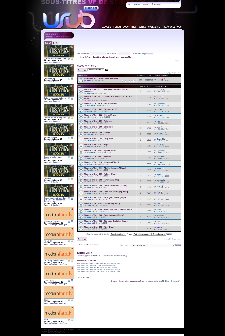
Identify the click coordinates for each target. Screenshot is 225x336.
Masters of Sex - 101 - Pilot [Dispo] (99, 227)
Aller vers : (124, 245)
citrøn (89, 182)
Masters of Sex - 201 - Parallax (97, 156)
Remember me (137, 54)
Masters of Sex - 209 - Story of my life (101, 109)
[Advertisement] (129, 38)
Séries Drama (114, 57)
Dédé (158, 127)
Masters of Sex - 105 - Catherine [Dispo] (102, 203)
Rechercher (156, 4)
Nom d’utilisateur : (83, 54)
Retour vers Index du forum (88, 245)
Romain (90, 129)
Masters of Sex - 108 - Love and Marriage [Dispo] (106, 192)
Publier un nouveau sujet (82, 70)
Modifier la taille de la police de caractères (177, 60)
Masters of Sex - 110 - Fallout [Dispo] (100, 174)
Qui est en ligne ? (84, 253)
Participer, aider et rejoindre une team (101, 79)
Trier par (139, 234)
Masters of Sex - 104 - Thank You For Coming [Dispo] (108, 209)
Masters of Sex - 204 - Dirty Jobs (98, 139)
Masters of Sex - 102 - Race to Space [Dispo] (104, 215)
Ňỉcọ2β (159, 227)
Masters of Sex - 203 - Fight (96, 144)
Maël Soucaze (60, 331)
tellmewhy (90, 117)
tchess (159, 215)
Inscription (137, 4)
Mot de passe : (112, 54)
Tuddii (89, 100)
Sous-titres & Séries (100, 57)
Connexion (145, 4)
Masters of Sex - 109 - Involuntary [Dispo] (102, 180)
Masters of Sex (126, 57)
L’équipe (114, 281)
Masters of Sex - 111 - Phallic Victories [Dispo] (105, 168)
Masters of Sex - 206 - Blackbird (98, 127)
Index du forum (85, 57)
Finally (89, 146)
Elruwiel (90, 140)
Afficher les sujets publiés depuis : (106, 234)
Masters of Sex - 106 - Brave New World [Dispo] (105, 186)
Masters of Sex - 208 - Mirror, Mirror (100, 115)
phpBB (52, 330)
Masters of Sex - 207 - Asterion (98, 121)
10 (134, 81)
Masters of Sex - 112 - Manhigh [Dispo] (101, 162)
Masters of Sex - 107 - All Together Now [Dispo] (105, 197)
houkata (90, 93)
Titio (158, 204)
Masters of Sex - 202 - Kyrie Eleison (100, 150)
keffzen (89, 111)
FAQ (130, 4)
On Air (55, 43)
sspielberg (91, 105)
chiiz (158, 192)
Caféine (90, 123)
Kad (88, 81)
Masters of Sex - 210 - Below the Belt (100, 103)
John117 (160, 79)
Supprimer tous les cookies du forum (131, 281)
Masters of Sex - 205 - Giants (97, 133)
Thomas (66, 333)
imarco (159, 221)
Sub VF (48, 43)
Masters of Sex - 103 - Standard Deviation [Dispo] (106, 221)
